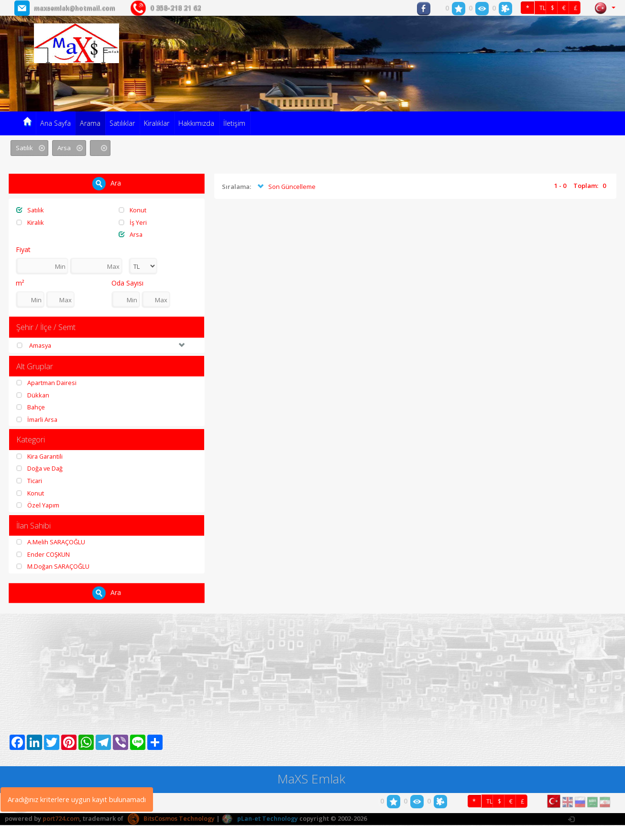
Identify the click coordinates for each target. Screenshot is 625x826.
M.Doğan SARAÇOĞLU (53, 567)
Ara (106, 183)
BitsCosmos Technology (172, 819)
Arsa (131, 234)
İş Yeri (133, 222)
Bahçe (30, 407)
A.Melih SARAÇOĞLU (50, 543)
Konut (133, 210)
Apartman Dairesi (47, 383)
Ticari (29, 481)
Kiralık (30, 222)
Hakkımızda (196, 123)
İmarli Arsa (37, 420)
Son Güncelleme (285, 187)
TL (542, 8)
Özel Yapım (38, 506)
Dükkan (33, 395)
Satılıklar (122, 123)
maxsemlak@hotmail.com (78, 7)
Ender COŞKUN (43, 555)
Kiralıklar (156, 123)
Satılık (30, 210)
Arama (90, 123)
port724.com (61, 819)
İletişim (234, 123)
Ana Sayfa (55, 123)
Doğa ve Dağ (40, 469)
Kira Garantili (40, 457)
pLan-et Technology (260, 819)
